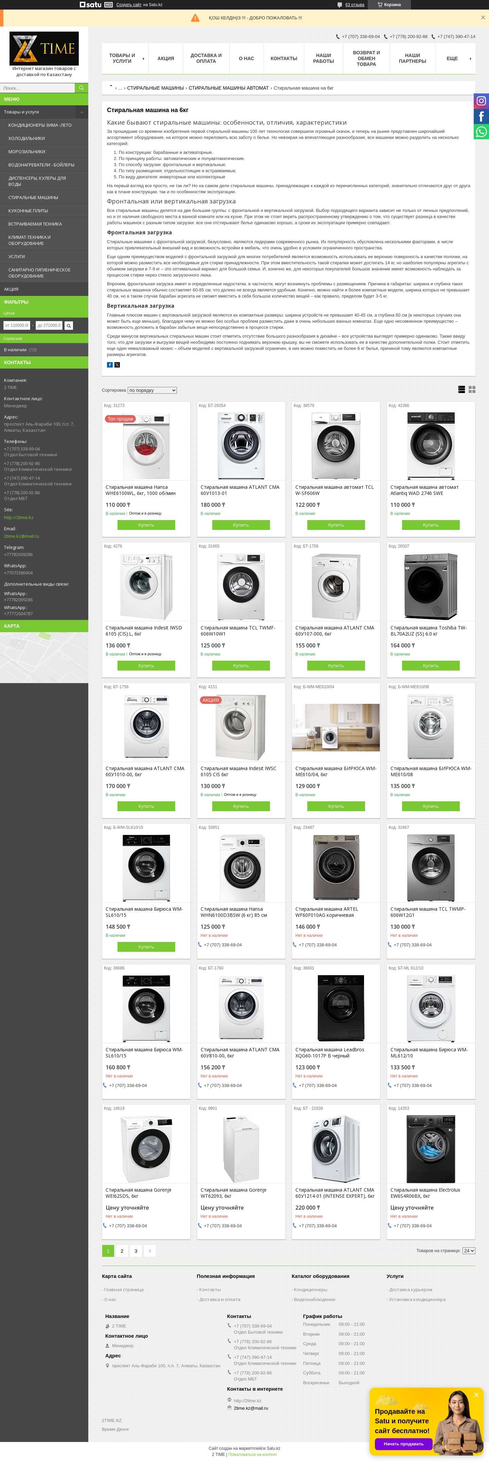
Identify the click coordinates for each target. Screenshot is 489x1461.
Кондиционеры (310, 1289)
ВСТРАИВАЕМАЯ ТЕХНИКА (35, 224)
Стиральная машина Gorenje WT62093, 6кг (234, 1193)
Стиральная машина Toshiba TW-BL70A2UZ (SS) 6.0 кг (429, 631)
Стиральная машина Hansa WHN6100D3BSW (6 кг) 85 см (234, 912)
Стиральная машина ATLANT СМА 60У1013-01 (240, 490)
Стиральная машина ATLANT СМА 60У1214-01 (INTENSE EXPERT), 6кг (335, 1193)
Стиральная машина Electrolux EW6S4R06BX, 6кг (425, 1193)
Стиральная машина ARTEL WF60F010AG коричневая (326, 912)
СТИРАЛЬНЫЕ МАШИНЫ (33, 197)
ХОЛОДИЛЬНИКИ (26, 138)
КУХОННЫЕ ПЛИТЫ (28, 211)
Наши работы (323, 58)
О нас (246, 58)
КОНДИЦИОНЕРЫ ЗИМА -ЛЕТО (40, 125)
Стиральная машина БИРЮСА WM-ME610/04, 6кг (336, 771)
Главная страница (124, 1289)
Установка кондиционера (417, 1299)
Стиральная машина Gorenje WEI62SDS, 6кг (138, 1193)
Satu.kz (273, 1448)
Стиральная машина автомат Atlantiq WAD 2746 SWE (425, 490)
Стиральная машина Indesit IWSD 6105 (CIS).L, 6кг (144, 631)
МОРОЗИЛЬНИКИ (26, 151)
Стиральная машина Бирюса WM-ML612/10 (429, 1053)
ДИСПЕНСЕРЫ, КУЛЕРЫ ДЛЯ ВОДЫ (37, 181)
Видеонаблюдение (315, 1299)
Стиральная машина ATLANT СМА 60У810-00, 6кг (240, 1053)
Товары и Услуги (122, 58)
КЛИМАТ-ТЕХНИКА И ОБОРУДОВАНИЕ (29, 240)
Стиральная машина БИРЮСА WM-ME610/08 (431, 771)
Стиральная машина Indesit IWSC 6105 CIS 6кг (238, 771)
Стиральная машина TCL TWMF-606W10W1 (238, 631)
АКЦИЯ (11, 289)
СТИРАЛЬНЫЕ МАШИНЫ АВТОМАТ (229, 88)
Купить (146, 525)
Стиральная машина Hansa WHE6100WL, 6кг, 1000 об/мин (141, 490)
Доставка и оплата (206, 58)
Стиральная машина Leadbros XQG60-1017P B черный (329, 1053)
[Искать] (81, 88)
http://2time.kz (19, 517)
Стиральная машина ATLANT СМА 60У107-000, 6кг (334, 631)
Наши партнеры (412, 58)
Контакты (284, 58)
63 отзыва (354, 4)
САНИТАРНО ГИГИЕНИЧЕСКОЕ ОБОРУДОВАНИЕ (39, 273)
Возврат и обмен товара (366, 58)
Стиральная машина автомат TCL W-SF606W (334, 490)
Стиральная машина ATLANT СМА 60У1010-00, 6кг (145, 771)
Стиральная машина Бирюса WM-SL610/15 (144, 912)
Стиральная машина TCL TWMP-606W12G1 (428, 912)
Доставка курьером (410, 1289)
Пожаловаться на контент (252, 1454)
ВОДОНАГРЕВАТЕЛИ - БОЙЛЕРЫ (41, 165)
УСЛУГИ (16, 256)
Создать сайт (129, 4)
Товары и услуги (21, 112)
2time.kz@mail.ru (21, 536)
